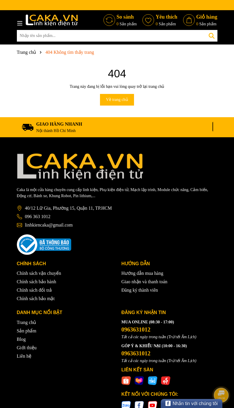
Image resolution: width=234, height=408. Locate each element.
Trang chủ (26, 322)
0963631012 (136, 329)
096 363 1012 (38, 216)
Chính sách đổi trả (34, 290)
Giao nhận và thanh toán (144, 281)
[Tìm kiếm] (211, 35)
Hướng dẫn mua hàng (142, 273)
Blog (21, 339)
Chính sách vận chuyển (39, 273)
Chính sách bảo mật (36, 298)
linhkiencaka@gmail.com (49, 224)
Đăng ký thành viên (140, 290)
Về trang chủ (117, 99)
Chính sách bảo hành (36, 281)
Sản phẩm (26, 330)
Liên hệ (24, 356)
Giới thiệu (27, 347)
